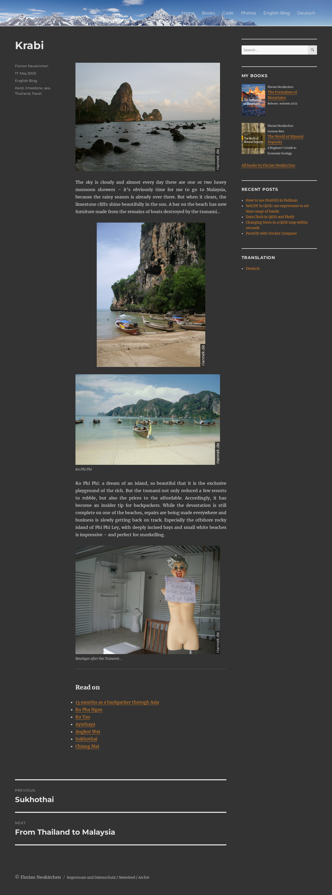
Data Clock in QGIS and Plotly (270, 217)
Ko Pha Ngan (89, 709)
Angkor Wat (87, 731)
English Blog (276, 12)
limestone (34, 88)
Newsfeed (127, 877)
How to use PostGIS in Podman (272, 200)
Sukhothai (86, 738)
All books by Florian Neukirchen (268, 165)
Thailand (22, 93)
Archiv (143, 877)
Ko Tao (82, 716)
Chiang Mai (87, 746)
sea (47, 88)
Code (228, 12)
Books (208, 12)
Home (188, 12)
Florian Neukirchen (31, 66)
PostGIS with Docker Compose (271, 233)
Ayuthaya (85, 724)
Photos (248, 12)
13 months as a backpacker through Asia (117, 702)
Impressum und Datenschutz (91, 877)
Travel (37, 93)
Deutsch (306, 12)
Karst (19, 88)
